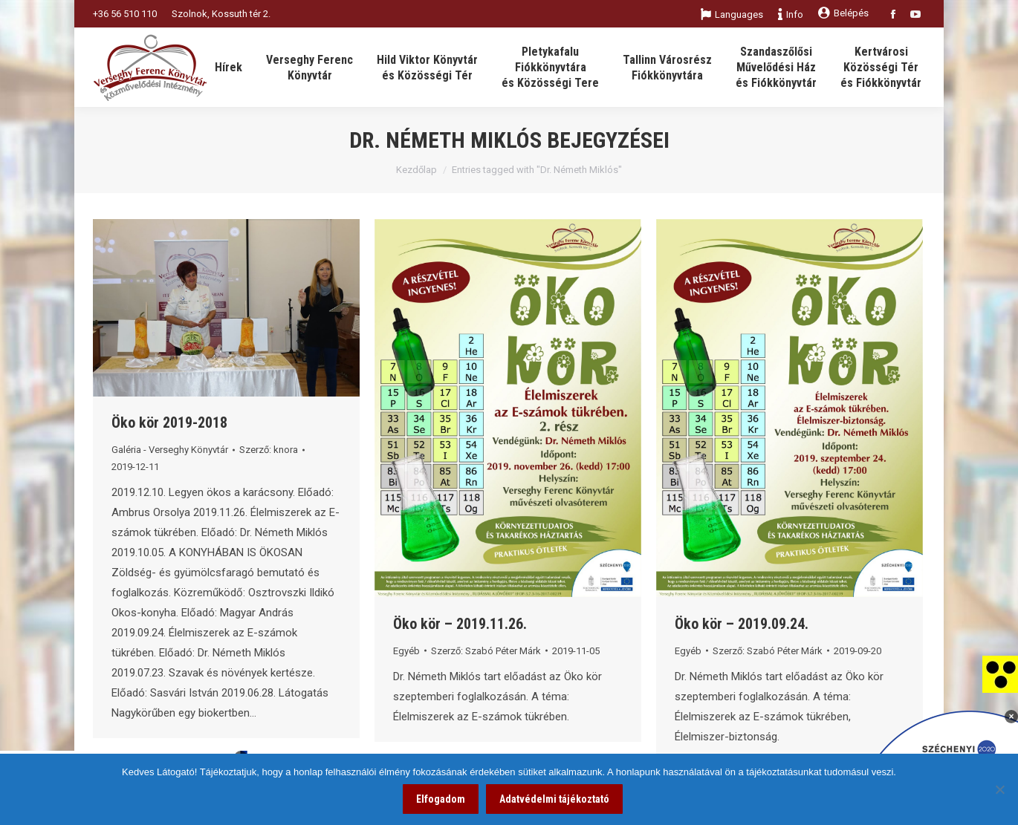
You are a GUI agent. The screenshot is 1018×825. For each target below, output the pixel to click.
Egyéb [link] (406, 650)
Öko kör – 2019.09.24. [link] (741, 624)
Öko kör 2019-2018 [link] (169, 422)
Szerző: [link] (268, 449)
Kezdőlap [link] (416, 169)
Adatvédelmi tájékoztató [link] (554, 799)
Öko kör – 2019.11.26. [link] (460, 624)
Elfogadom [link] (440, 799)
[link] (1000, 673)
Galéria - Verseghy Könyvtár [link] (169, 449)
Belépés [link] (843, 13)
